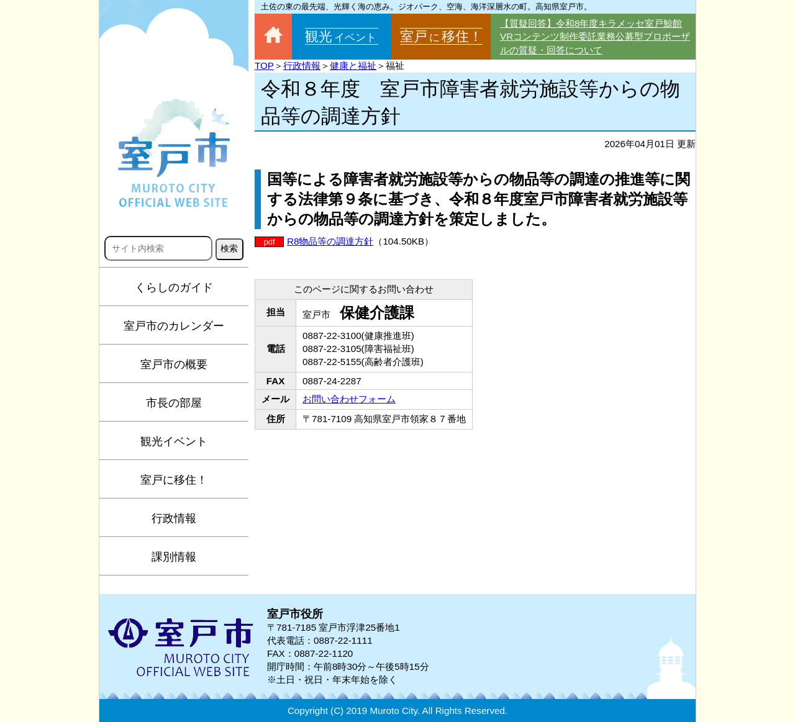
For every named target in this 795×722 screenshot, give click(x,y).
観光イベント (173, 441)
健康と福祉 (353, 65)
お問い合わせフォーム (349, 399)
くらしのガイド (174, 287)
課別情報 (174, 557)
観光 (341, 36)
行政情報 (174, 518)
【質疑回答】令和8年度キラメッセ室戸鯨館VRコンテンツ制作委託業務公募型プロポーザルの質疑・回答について (595, 36)
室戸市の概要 (173, 364)
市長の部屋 (174, 403)
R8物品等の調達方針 (330, 241)
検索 (229, 248)
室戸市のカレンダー (174, 326)
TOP (264, 65)
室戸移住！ (441, 36)
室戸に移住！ (173, 480)
